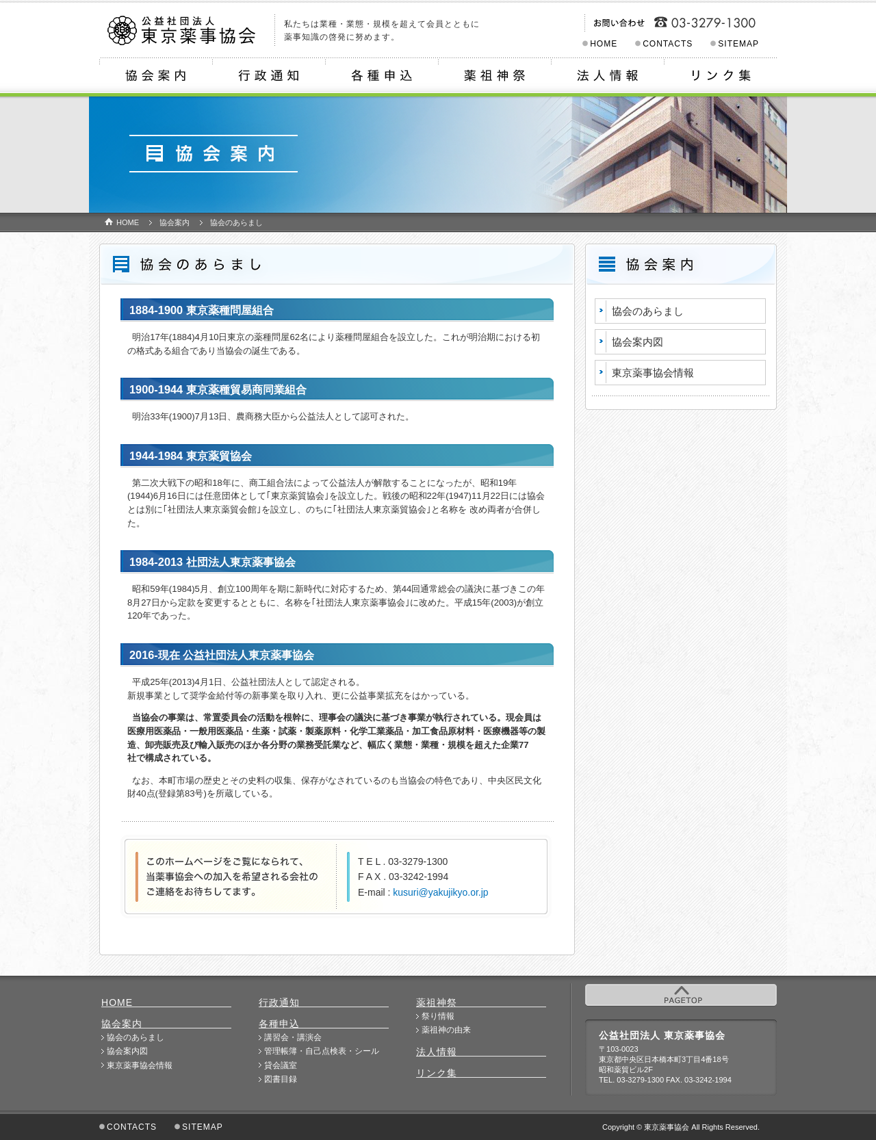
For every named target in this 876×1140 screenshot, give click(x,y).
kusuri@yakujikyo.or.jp (440, 892)
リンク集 (720, 77)
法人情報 (607, 77)
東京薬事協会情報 (653, 372)
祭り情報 (438, 1016)
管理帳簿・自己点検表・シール (321, 1051)
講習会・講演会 (293, 1037)
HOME (603, 44)
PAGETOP (681, 995)
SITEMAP (738, 44)
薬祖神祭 (494, 77)
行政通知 (268, 77)
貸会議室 (280, 1065)
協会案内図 (637, 342)
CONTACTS (668, 44)
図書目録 (280, 1079)
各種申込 (381, 77)
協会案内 (155, 77)
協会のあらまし (648, 311)
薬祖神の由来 (446, 1030)
